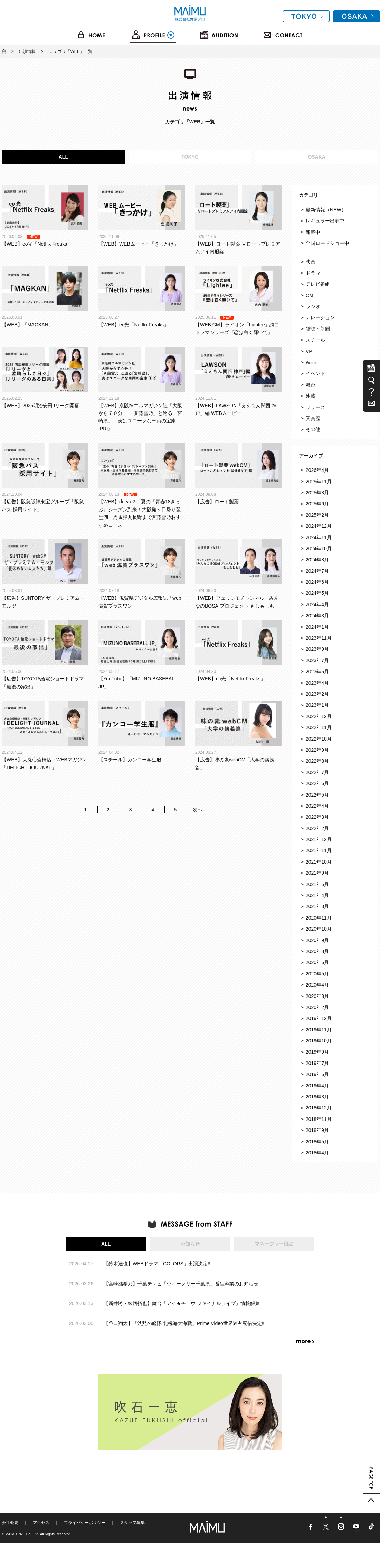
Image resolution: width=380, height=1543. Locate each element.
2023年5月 (317, 671)
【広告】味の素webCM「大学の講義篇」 (238, 735)
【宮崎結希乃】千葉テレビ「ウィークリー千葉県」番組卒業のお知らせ (181, 1283)
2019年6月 (317, 1074)
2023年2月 (317, 694)
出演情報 (27, 51)
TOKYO (190, 157)
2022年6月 (317, 783)
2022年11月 (319, 727)
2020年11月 (319, 918)
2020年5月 (317, 974)
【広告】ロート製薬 (238, 473)
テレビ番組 (318, 284)
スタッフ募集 (132, 1522)
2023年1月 (317, 705)
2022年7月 (317, 772)
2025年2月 (317, 515)
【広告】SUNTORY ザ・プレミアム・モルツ (45, 574)
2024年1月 (317, 627)
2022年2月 (317, 828)
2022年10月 (319, 739)
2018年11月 (319, 1119)
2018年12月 (319, 1108)
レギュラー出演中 (325, 220)
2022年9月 (317, 750)
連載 (310, 396)
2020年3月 (317, 996)
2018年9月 (317, 1130)
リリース (315, 407)
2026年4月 (317, 470)
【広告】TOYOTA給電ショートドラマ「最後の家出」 (45, 654)
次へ (197, 809)
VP (309, 351)
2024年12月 (319, 526)
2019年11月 (319, 1029)
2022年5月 (317, 795)
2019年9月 (317, 1052)
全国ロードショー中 (327, 243)
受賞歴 (313, 418)
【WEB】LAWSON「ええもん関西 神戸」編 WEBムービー (238, 381)
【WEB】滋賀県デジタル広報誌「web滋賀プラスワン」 (141, 574)
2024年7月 (317, 571)
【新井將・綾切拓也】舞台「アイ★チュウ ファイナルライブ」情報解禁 (182, 1303)
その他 (313, 429)
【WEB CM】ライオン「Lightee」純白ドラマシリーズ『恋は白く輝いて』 (238, 300)
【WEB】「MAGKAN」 (45, 296)
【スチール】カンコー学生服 (141, 731)
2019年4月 (317, 1085)
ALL (63, 157)
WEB (311, 362)
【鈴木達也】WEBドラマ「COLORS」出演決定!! (157, 1263)
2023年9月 (317, 649)
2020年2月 (317, 1007)
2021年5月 (317, 884)
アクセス (41, 1522)
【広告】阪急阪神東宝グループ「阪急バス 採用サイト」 (45, 477)
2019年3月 (317, 1096)
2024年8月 (317, 559)
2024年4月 (317, 604)
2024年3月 (317, 615)
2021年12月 (319, 839)
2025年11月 (319, 481)
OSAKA (316, 157)
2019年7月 (317, 1063)
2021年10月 (319, 862)
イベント (315, 373)
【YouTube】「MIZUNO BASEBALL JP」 (141, 654)
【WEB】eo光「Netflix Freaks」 (45, 216)
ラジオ (313, 306)
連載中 (313, 232)
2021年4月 (317, 895)
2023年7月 (317, 660)
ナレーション (320, 317)
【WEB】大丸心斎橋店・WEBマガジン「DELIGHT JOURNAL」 (45, 735)
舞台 (310, 385)
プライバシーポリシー (84, 1522)
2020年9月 (317, 940)
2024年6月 (317, 582)
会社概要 (10, 1522)
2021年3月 (317, 906)
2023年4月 (317, 683)
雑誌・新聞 (318, 329)
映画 (310, 262)
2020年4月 (317, 985)
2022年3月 (317, 817)
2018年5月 (317, 1141)
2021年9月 (317, 873)
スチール (315, 340)
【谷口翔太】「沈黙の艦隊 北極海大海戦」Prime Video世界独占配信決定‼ (184, 1323)
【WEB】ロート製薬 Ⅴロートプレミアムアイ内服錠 (238, 220)
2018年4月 (317, 1152)
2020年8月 (317, 951)
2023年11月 (319, 638)
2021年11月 (319, 850)
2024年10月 (319, 548)
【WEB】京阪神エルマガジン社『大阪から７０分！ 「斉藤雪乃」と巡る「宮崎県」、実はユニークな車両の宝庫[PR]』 (141, 389)
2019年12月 (319, 1018)
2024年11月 (319, 537)
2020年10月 (319, 929)
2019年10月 (319, 1041)
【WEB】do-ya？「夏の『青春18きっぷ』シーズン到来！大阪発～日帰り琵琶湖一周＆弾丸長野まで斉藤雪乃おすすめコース (141, 485)
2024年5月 (317, 593)
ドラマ (313, 273)
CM (309, 295)
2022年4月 (317, 806)
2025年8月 (317, 492)
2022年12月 (319, 716)
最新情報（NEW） (326, 209)
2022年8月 (317, 761)
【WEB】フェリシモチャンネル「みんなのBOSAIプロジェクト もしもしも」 (238, 574)
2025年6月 (317, 503)
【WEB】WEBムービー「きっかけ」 (141, 216)
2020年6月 (317, 962)
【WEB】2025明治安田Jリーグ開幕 (45, 377)
